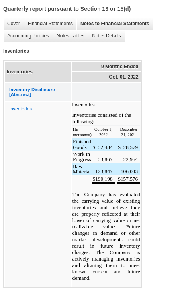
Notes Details (104, 36)
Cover (11, 24)
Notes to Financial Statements (112, 24)
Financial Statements (48, 24)
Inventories (20, 108)
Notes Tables (68, 36)
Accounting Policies (26, 36)
